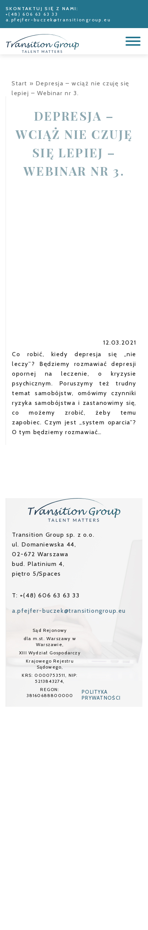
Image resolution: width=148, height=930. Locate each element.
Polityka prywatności (101, 695)
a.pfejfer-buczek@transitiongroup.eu (58, 19)
